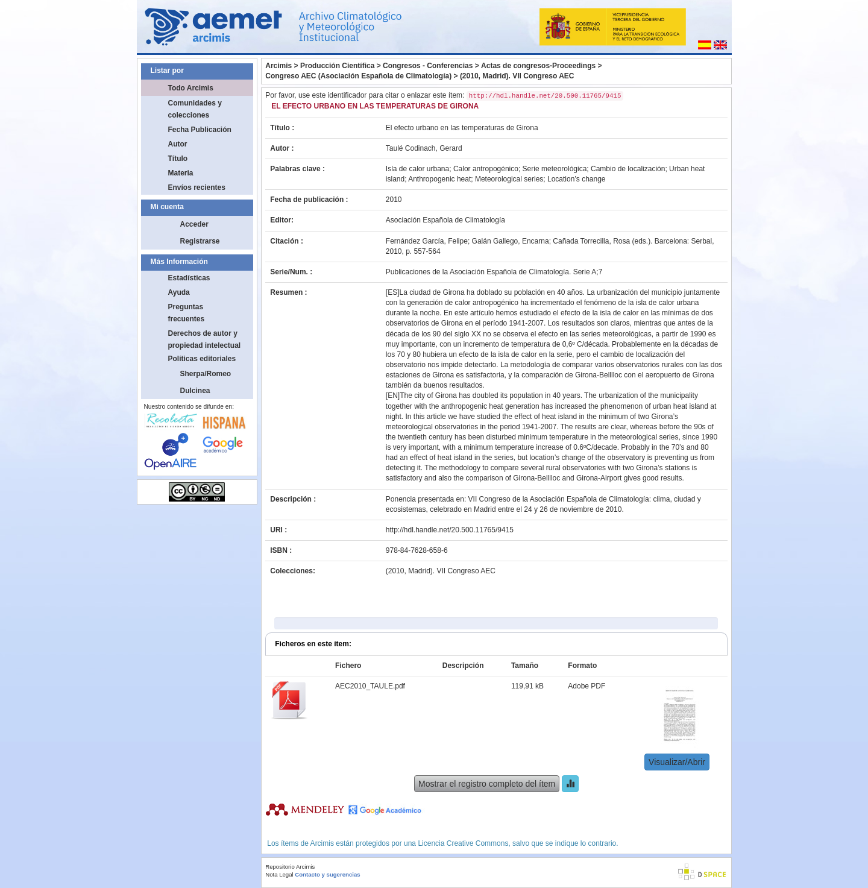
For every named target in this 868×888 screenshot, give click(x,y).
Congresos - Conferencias (428, 65)
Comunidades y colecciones (195, 109)
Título (178, 158)
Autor (177, 144)
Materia (180, 173)
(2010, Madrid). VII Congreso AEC (517, 76)
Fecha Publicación (199, 129)
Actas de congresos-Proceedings (538, 65)
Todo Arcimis (190, 88)
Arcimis (278, 65)
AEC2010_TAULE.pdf (370, 686)
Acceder (194, 224)
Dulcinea (195, 390)
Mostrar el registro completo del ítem (486, 784)
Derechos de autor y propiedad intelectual (204, 339)
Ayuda (179, 292)
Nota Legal (279, 874)
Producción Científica (337, 65)
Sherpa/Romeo (205, 374)
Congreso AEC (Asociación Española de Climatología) (358, 76)
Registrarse (200, 241)
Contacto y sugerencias (327, 874)
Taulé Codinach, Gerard (424, 148)
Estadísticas (189, 278)
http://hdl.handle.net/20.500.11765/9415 (450, 530)
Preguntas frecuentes (186, 313)
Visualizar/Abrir (677, 762)
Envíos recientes (196, 187)
